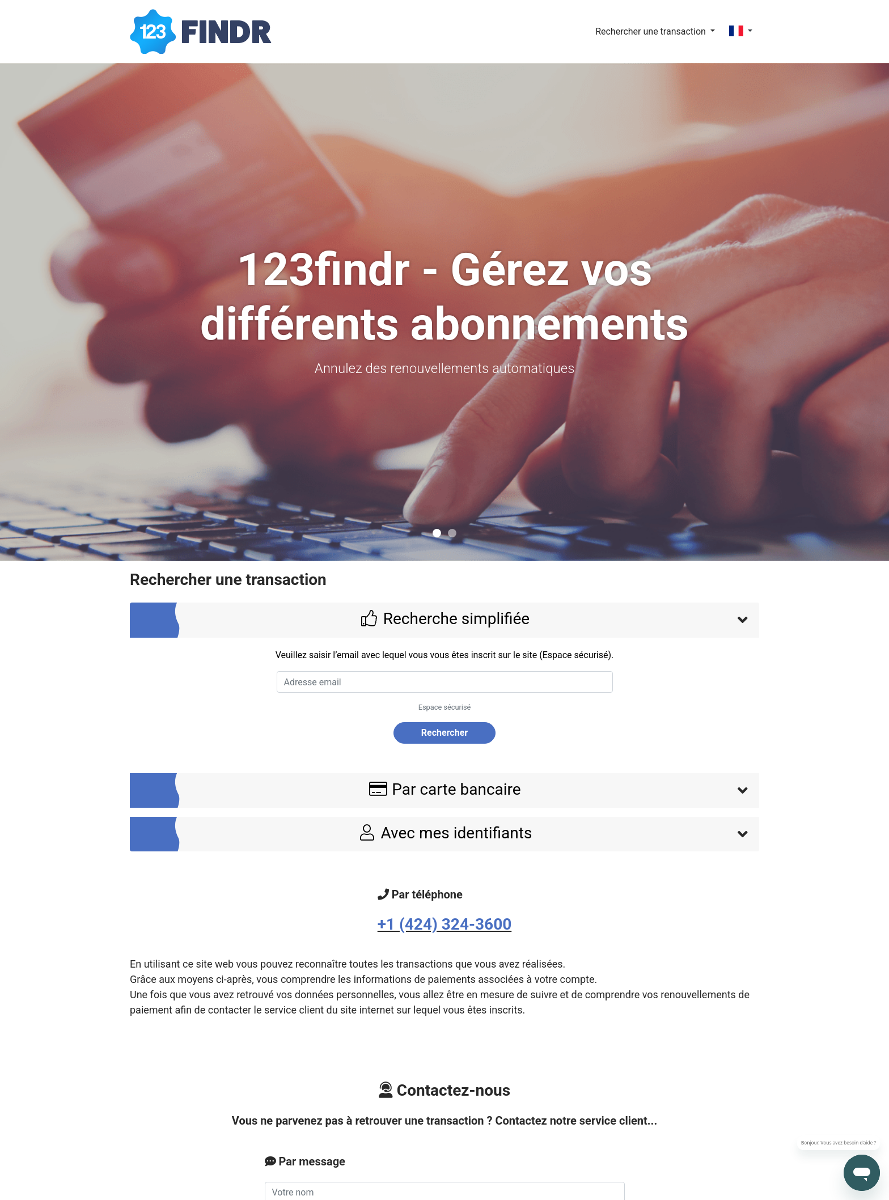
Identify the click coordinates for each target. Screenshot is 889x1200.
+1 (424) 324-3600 (445, 924)
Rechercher (444, 732)
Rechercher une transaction (651, 31)
